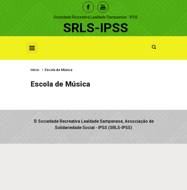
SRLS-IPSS (95, 27)
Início (34, 70)
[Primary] (32, 48)
